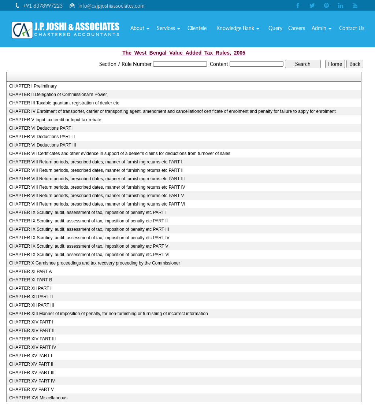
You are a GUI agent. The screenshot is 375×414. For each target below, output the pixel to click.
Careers (303, 31)
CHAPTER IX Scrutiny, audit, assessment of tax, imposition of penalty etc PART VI (89, 254)
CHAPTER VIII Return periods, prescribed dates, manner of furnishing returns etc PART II (96, 170)
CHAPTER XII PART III (31, 305)
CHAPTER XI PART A (30, 271)
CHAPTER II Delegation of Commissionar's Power (58, 94)
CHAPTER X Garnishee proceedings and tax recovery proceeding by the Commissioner (94, 263)
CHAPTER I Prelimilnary (33, 86)
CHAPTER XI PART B (30, 279)
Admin (326, 31)
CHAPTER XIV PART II (32, 330)
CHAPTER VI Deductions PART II (42, 136)
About (160, 31)
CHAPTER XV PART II (31, 364)
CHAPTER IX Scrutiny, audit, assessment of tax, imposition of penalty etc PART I (88, 212)
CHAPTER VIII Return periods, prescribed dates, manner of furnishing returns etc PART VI (97, 204)
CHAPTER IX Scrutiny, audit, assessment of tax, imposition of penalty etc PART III (89, 229)
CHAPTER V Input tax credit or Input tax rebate (55, 119)
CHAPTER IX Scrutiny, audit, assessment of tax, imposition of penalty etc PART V (88, 246)
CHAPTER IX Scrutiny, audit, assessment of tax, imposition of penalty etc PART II (88, 220)
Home (140, 31)
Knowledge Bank (249, 31)
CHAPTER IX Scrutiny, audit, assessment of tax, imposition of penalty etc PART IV (89, 237)
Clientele (212, 31)
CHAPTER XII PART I (30, 288)
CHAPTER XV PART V (31, 389)
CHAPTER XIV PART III (32, 338)
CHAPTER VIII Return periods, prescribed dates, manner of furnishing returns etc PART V (96, 195)
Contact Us (353, 31)
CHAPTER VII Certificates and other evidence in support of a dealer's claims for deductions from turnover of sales (119, 153)
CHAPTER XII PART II (31, 296)
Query (284, 31)
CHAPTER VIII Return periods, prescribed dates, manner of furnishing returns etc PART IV (97, 187)
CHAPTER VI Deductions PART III (42, 145)
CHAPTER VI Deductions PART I (41, 128)
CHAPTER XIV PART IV (32, 347)
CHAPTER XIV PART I (31, 322)
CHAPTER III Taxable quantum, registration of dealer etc (64, 103)
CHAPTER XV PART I (30, 355)
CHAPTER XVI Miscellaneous (38, 397)
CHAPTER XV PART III (32, 372)
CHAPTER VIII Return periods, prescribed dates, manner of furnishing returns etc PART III (97, 178)
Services (186, 31)
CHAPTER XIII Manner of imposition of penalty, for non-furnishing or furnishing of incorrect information (108, 313)
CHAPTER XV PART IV (32, 381)
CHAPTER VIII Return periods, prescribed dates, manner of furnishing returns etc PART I (95, 162)
